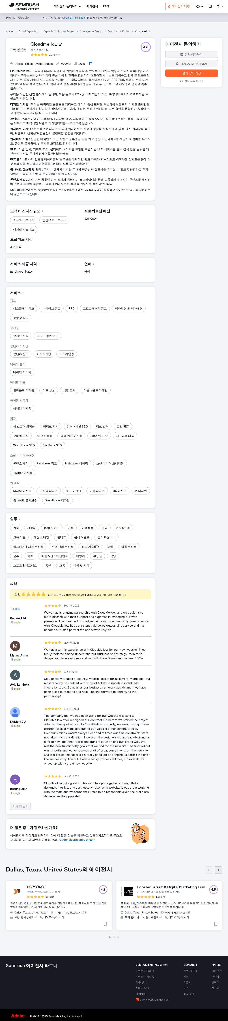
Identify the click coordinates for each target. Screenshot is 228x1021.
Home (9, 31)
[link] (92, 6)
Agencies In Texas (91, 31)
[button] (200, 7)
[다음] (218, 870)
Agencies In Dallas (118, 31)
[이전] (208, 870)
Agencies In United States (59, 31)
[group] (114, 901)
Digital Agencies (28, 31)
